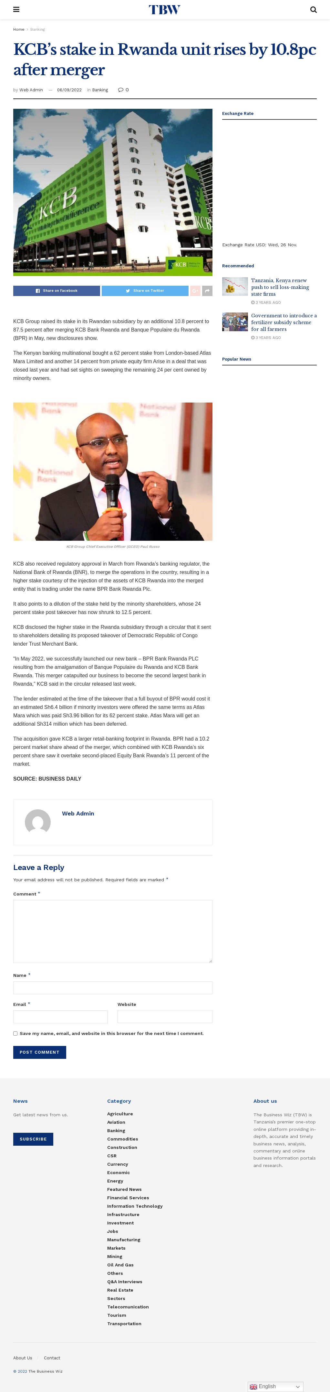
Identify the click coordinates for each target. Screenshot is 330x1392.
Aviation (116, 1122)
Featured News (124, 1189)
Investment (120, 1222)
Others (115, 1273)
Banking (37, 29)
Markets (116, 1248)
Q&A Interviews (124, 1281)
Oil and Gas (120, 1264)
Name (22, 975)
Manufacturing (123, 1239)
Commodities (122, 1138)
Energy (115, 1180)
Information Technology (135, 1206)
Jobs (112, 1231)
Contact (52, 1358)
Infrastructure (123, 1214)
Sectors (116, 1298)
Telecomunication (128, 1306)
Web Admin (31, 89)
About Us (22, 1358)
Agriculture (120, 1113)
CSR (112, 1155)
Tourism (116, 1315)
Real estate (120, 1290)
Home (19, 29)
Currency (117, 1164)
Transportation (124, 1323)
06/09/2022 (69, 89)
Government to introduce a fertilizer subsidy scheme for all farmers (284, 322)
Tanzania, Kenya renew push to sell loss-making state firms (280, 287)
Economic (118, 1172)
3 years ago (266, 302)
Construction (122, 1147)
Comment (27, 893)
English (263, 1387)
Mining (114, 1256)
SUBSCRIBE (33, 1139)
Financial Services (128, 1197)
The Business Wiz (45, 1371)
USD (260, 244)
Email (22, 1004)
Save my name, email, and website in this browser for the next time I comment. (112, 1033)
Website (127, 1004)
